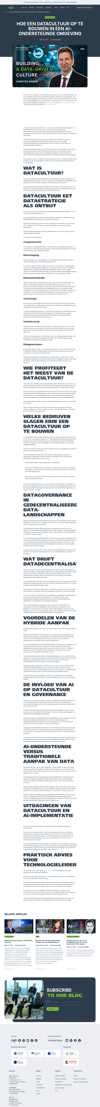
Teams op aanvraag (60, 1079)
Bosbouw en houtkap (80, 1079)
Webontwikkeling (60, 1076)
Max (46, 870)
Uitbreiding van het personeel (63, 1084)
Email (48, 1000)
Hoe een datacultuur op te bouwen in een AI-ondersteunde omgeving (30, 12)
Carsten (50, 870)
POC (56, 1090)
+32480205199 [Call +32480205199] (13, 1093)
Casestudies (39, 7)
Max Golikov (48, 102)
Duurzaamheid (40, 1087)
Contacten (39, 1084)
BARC (46, 128)
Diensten (31, 7)
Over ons (24, 7)
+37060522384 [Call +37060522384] (13, 1083)
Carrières (62, 7)
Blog (56, 7)
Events (38, 1093)
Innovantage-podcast (66, 102)
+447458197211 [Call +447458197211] (13, 1105)
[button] (49, 7)
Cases (38, 1082)
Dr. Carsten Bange (50, 104)
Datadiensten (58, 1082)
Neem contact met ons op (84, 7)
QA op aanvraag (59, 1087)
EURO (75, 1076)
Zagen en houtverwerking (81, 1082)
